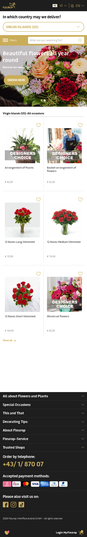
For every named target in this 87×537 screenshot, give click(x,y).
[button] (42, 100)
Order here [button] (16, 80)
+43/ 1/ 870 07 (23, 464)
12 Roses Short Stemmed (20, 316)
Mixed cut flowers (58, 316)
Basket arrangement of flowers (61, 169)
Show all (7, 340)
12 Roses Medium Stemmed (63, 242)
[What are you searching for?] (56, 40)
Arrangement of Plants (19, 168)
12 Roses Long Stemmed (20, 242)
